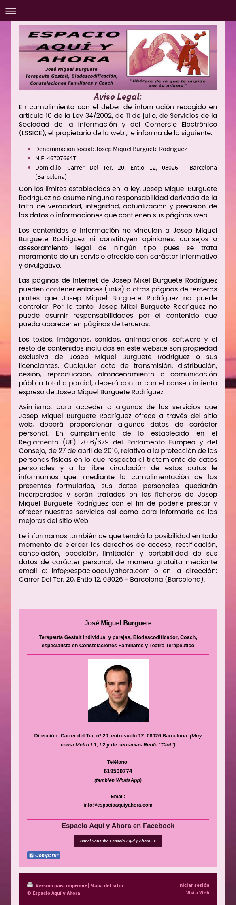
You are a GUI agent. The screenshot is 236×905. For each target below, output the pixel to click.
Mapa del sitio (106, 885)
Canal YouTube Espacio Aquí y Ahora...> (118, 841)
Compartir (44, 855)
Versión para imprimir (57, 885)
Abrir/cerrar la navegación (118, 10)
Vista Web (197, 892)
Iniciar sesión (193, 885)
